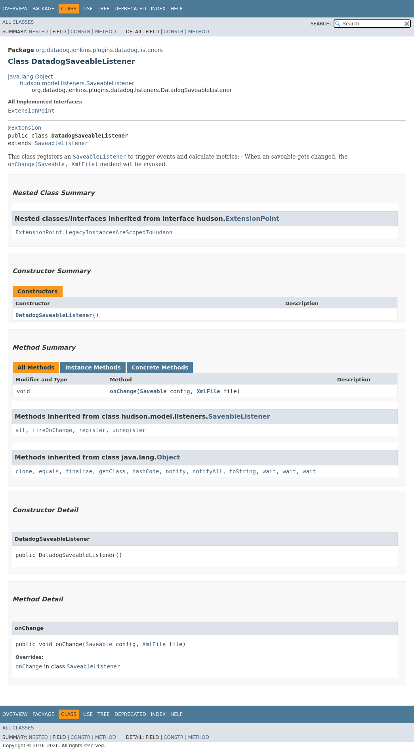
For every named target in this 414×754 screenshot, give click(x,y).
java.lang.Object (30, 76)
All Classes (18, 22)
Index (158, 8)
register (92, 430)
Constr (80, 31)
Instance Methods (92, 367)
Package (43, 8)
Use (88, 8)
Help (176, 8)
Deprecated (130, 8)
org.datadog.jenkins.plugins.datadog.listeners (99, 50)
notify (176, 471)
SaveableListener (61, 143)
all (20, 430)
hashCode (145, 471)
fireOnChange (52, 430)
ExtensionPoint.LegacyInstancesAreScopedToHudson (93, 232)
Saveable (153, 391)
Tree (103, 8)
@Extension (24, 127)
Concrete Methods (160, 367)
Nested (38, 31)
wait (269, 471)
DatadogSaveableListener (53, 315)
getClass (112, 471)
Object (168, 457)
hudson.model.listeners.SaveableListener (77, 83)
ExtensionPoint (31, 110)
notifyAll (208, 471)
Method (105, 31)
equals (49, 471)
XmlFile (208, 391)
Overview (15, 8)
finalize (78, 471)
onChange (123, 391)
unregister (128, 430)
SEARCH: (321, 24)
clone (23, 471)
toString (242, 471)
